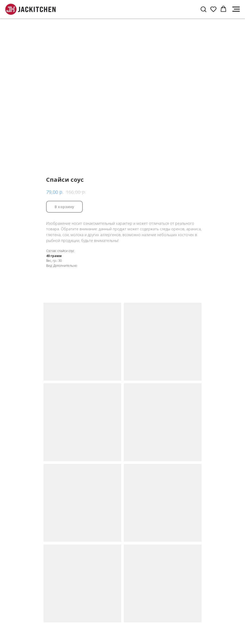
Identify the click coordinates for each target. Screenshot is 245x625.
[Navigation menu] (236, 9)
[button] (203, 9)
